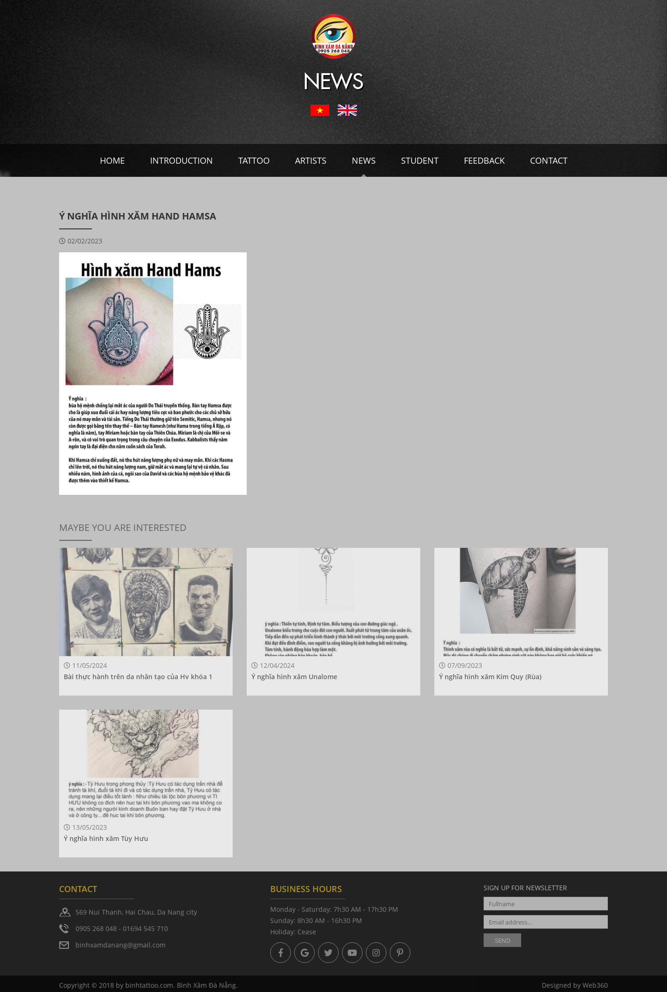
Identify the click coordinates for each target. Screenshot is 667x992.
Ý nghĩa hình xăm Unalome (294, 676)
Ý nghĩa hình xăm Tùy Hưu (106, 838)
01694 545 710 (145, 928)
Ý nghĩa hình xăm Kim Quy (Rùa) (490, 676)
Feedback (484, 160)
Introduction (181, 160)
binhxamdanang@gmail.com (121, 944)
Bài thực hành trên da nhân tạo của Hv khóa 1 (138, 676)
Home (112, 160)
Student (420, 160)
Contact (549, 160)
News (364, 160)
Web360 (595, 987)
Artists (310, 160)
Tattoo (254, 160)
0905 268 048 (96, 928)
